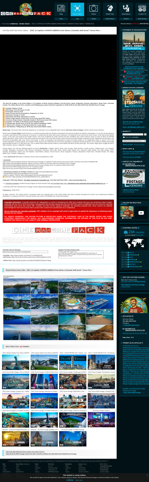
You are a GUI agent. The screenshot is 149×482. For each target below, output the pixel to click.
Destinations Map (53, 467)
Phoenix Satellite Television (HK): (135, 82)
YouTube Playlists (104, 471)
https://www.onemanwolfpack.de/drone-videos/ (17, 163)
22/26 (124, 264)
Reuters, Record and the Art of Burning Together (136, 357)
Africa (132, 252)
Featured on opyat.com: (134, 77)
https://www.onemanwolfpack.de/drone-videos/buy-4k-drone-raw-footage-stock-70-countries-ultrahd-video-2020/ (38, 165)
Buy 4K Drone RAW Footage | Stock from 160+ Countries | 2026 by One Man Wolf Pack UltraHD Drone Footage (42, 454)
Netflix (105, 464)
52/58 (124, 252)
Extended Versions (125, 286)
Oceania (132, 264)
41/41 (124, 262)
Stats (49, 260)
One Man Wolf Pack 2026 (140, 333)
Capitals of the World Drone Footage (134, 388)
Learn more (79, 480)
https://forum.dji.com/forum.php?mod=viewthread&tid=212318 (31, 257)
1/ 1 (124, 255)
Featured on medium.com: (135, 72)
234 (136, 232)
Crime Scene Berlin (139, 144)
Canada (25, 346)
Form (85, 464)
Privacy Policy (82, 469)
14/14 (124, 266)
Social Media (82, 467)
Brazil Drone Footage (129, 390)
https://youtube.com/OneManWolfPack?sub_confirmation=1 (31, 177)
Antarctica (37, 467)
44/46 (124, 257)
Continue (70, 480)
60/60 (124, 259)
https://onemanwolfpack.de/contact (46, 172)
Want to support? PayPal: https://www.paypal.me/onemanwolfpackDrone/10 (28, 175)
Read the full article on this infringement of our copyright (133, 67)
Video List (26, 464)
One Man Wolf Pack (133, 281)
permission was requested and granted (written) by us (86, 183)
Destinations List (53, 469)
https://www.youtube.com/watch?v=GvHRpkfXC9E (26, 255)
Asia (131, 257)
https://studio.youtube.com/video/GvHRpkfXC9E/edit (29, 260)
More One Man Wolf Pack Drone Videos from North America (25, 452)
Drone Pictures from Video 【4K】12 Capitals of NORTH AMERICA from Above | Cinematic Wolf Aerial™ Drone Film (48, 270)
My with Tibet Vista (130, 345)
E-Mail (80, 466)
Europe (5, 469)
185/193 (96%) (139, 235)
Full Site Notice (127, 333)
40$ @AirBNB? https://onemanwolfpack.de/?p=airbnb (21, 173)
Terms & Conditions (84, 471)
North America (6, 471)
